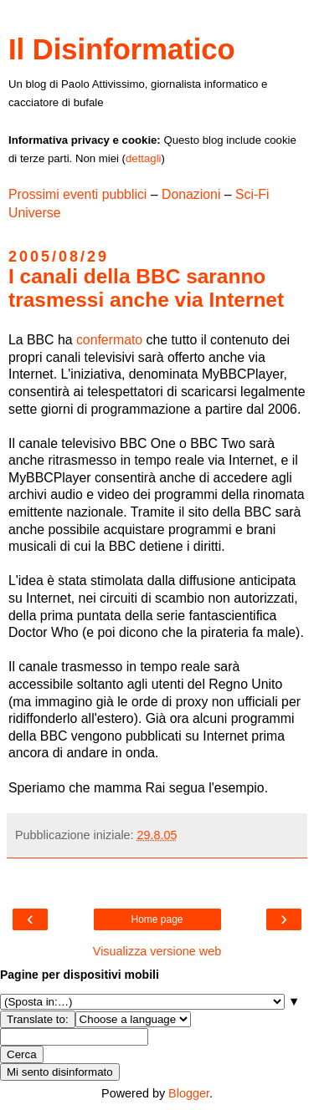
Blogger (188, 1093)
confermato (109, 340)
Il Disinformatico (121, 49)
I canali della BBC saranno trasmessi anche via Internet (146, 288)
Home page (157, 919)
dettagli (144, 158)
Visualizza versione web (157, 951)
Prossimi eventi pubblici (77, 194)
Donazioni (191, 194)
